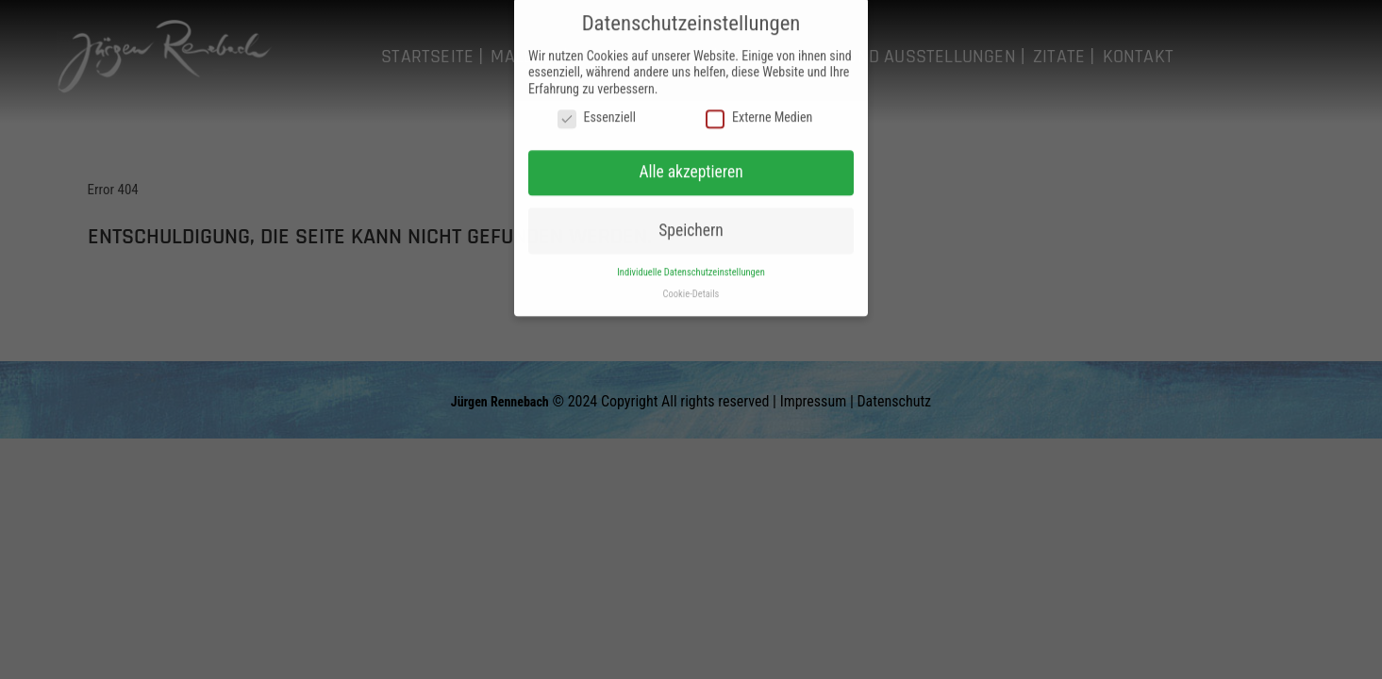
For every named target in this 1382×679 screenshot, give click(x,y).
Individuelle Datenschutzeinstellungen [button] (691, 265)
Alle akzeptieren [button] (690, 166)
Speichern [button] (690, 223)
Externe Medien (759, 112)
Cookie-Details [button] (691, 287)
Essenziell (597, 112)
